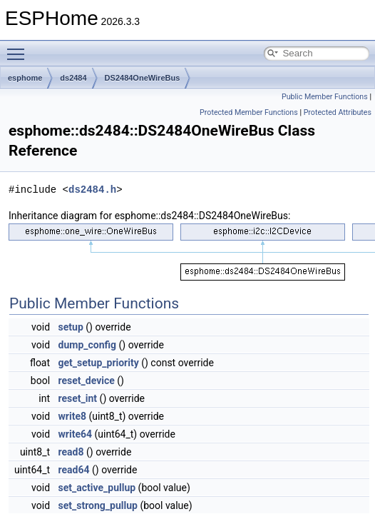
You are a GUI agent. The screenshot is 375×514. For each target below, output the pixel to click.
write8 (72, 416)
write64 (75, 434)
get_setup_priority (98, 362)
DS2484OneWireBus (142, 78)
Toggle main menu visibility (19, 48)
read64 (74, 469)
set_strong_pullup (98, 505)
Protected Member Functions (249, 112)
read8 (71, 452)
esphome (25, 78)
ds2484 (73, 78)
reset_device (86, 380)
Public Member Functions (325, 96)
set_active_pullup (97, 487)
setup (70, 327)
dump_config (87, 345)
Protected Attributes (337, 112)
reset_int (78, 398)
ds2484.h (92, 189)
